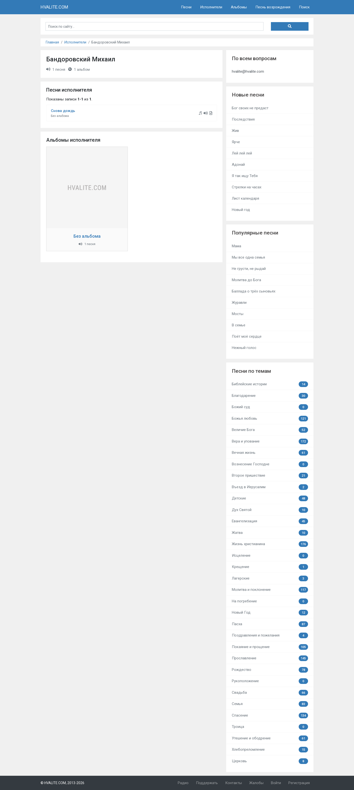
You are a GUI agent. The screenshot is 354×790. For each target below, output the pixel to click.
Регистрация (299, 783)
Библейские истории (270, 384)
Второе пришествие (270, 475)
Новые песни (248, 95)
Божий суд (270, 407)
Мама (236, 246)
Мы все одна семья (248, 257)
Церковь (270, 761)
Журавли (239, 302)
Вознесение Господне (270, 464)
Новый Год (270, 612)
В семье (238, 325)
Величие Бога (270, 430)
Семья (270, 704)
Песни (186, 7)
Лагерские (270, 578)
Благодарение (270, 396)
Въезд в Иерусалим (270, 487)
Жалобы (256, 783)
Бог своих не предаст (250, 108)
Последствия (243, 119)
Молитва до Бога (246, 280)
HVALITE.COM (54, 7)
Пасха (270, 624)
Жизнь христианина (270, 544)
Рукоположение (270, 681)
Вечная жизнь (270, 453)
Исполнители (211, 7)
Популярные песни (255, 233)
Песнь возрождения (272, 7)
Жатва (270, 533)
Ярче (236, 142)
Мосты (237, 314)
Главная (52, 42)
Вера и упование (270, 441)
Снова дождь (63, 111)
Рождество (270, 670)
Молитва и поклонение (270, 590)
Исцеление (270, 555)
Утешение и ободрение (270, 738)
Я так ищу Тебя (245, 176)
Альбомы (239, 7)
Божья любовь (270, 418)
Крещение (270, 567)
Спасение (270, 715)
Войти (276, 783)
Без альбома (87, 236)
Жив (235, 130)
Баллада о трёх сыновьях (253, 291)
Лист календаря (245, 198)
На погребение (270, 601)
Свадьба (270, 692)
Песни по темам (251, 371)
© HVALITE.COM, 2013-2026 (62, 783)
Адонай (238, 164)
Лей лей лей (242, 153)
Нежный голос (244, 348)
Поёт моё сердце (247, 336)
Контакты (233, 783)
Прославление (270, 658)
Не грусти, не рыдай (249, 268)
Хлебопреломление (270, 749)
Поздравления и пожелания (270, 635)
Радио (183, 783)
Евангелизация (270, 521)
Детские (270, 498)
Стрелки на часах (246, 187)
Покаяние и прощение (270, 647)
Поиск (304, 7)
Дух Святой (270, 510)
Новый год (241, 210)
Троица (270, 727)
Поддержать (207, 783)
